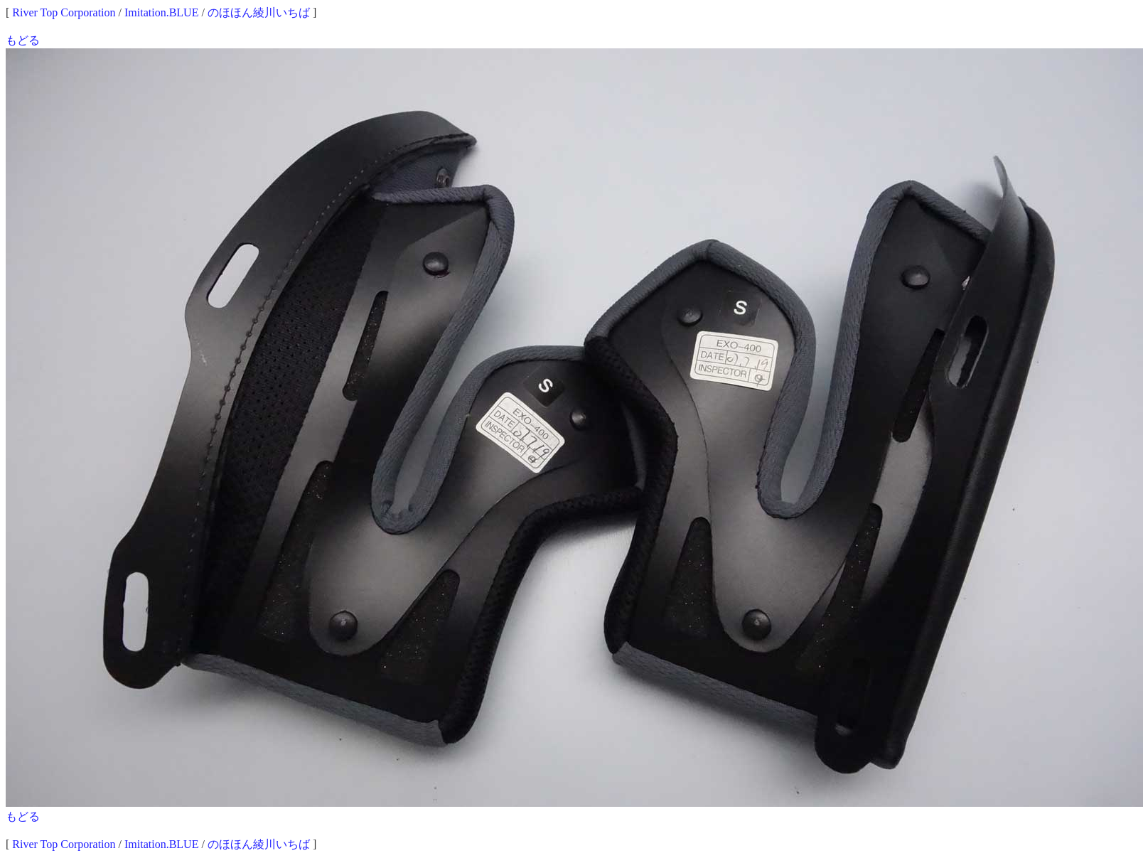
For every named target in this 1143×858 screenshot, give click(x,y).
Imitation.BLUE (161, 12)
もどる (23, 40)
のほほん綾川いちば (259, 12)
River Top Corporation (63, 12)
